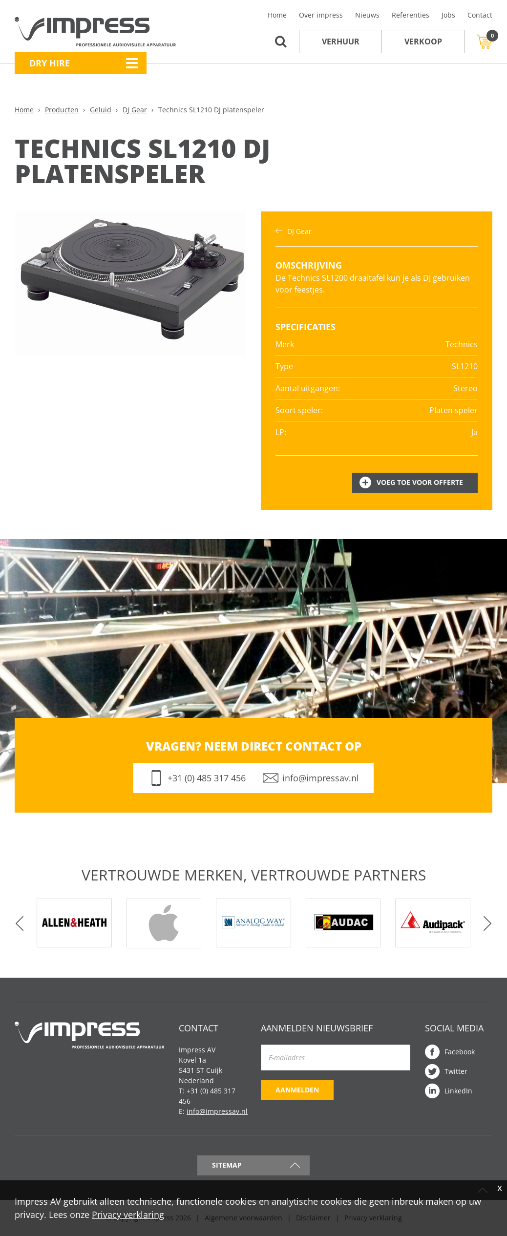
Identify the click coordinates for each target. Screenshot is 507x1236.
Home (277, 15)
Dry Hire (49, 63)
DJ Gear (135, 109)
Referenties (410, 15)
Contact (479, 15)
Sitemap (227, 1165)
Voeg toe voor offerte (420, 482)
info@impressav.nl (320, 778)
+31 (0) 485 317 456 (207, 778)
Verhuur (340, 41)
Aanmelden (297, 1089)
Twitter (455, 1071)
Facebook (459, 1051)
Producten (62, 109)
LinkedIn (458, 1090)
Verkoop (423, 41)
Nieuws (367, 15)
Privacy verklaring (128, 1214)
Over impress (321, 15)
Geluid (100, 109)
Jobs (448, 15)
